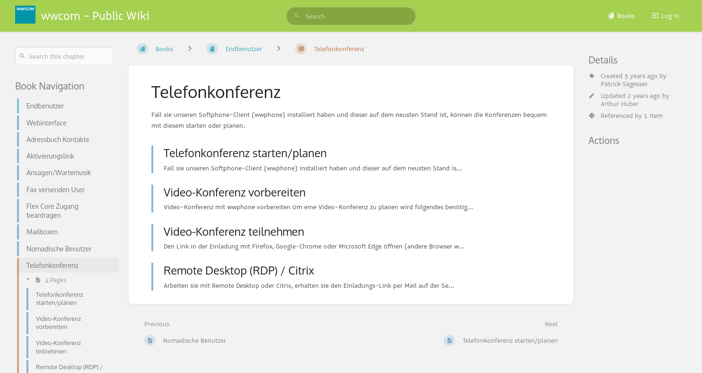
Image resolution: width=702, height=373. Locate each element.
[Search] (297, 16)
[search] (351, 16)
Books (621, 15)
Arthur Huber (620, 103)
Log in (665, 15)
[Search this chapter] (64, 56)
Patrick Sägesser (624, 84)
